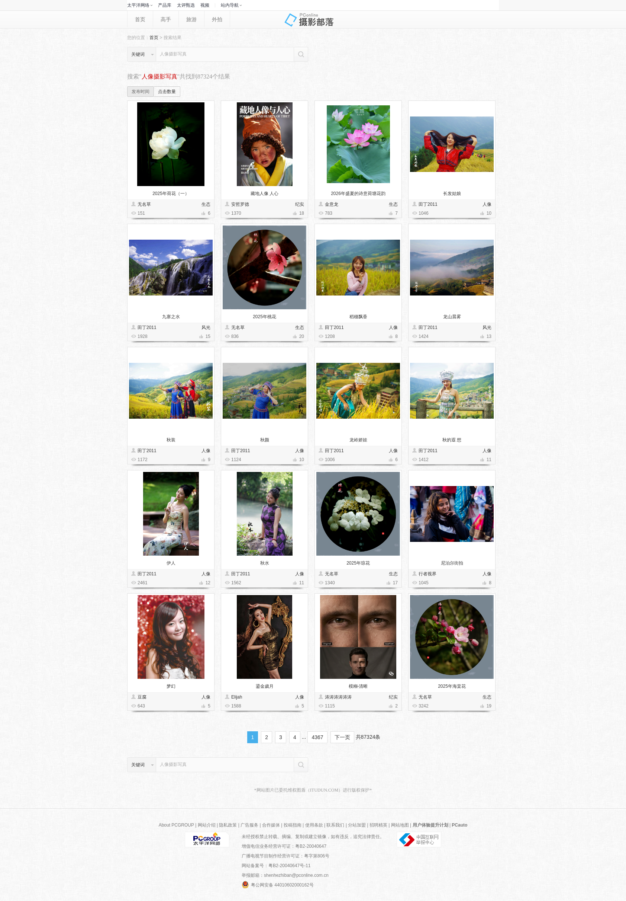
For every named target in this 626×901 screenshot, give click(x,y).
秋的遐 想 (451, 439)
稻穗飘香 (358, 316)
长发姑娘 (452, 193)
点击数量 (167, 91)
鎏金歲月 (265, 686)
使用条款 (314, 825)
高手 (166, 19)
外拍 (217, 19)
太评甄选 (186, 5)
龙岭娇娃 (358, 439)
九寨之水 (171, 316)
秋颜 (264, 439)
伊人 (171, 563)
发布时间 (140, 91)
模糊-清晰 (358, 686)
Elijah (236, 697)
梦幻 (171, 686)
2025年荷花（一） (170, 193)
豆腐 (142, 697)
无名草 (144, 204)
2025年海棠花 (452, 686)
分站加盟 (357, 825)
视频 (204, 5)
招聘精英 (378, 825)
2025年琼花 (358, 563)
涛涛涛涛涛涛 (338, 697)
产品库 (164, 5)
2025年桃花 (264, 316)
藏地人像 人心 (264, 193)
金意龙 (331, 204)
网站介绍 (207, 825)
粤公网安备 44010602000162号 (278, 884)
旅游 (191, 19)
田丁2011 (428, 204)
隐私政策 (228, 825)
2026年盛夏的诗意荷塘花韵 (358, 193)
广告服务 (249, 825)
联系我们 (335, 825)
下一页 (342, 737)
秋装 (171, 439)
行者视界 (427, 573)
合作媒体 (271, 825)
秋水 (264, 563)
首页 (140, 19)
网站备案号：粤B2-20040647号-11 (276, 865)
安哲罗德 (240, 204)
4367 (317, 737)
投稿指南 (292, 825)
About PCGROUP (176, 825)
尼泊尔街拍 (452, 563)
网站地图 (400, 825)
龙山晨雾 (452, 316)
